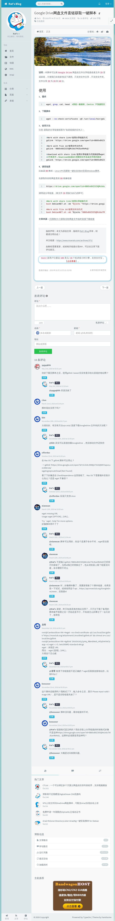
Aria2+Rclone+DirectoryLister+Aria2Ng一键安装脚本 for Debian (71, 821)
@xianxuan (54, 541)
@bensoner (54, 712)
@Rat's (52, 562)
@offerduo (54, 496)
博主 (57, 383)
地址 (36, 339)
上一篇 (40, 287)
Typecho (87, 917)
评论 (37, 301)
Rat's (39, 18)
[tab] (45, 770)
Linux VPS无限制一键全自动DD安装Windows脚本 (77, 170)
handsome (106, 917)
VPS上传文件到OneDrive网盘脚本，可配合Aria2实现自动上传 (71, 803)
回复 (44, 378)
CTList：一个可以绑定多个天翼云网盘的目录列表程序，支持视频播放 (75, 785)
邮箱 (77, 328)
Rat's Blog (84, 231)
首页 (40, 31)
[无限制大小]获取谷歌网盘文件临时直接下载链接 (71, 219)
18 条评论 (84, 18)
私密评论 (100, 322)
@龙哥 (52, 671)
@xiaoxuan (54, 585)
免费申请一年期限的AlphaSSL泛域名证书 (61, 812)
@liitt (52, 443)
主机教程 (40, 21)
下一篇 (105, 287)
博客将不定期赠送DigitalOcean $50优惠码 (62, 794)
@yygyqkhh (54, 390)
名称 (37, 328)
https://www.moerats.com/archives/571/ (74, 240)
